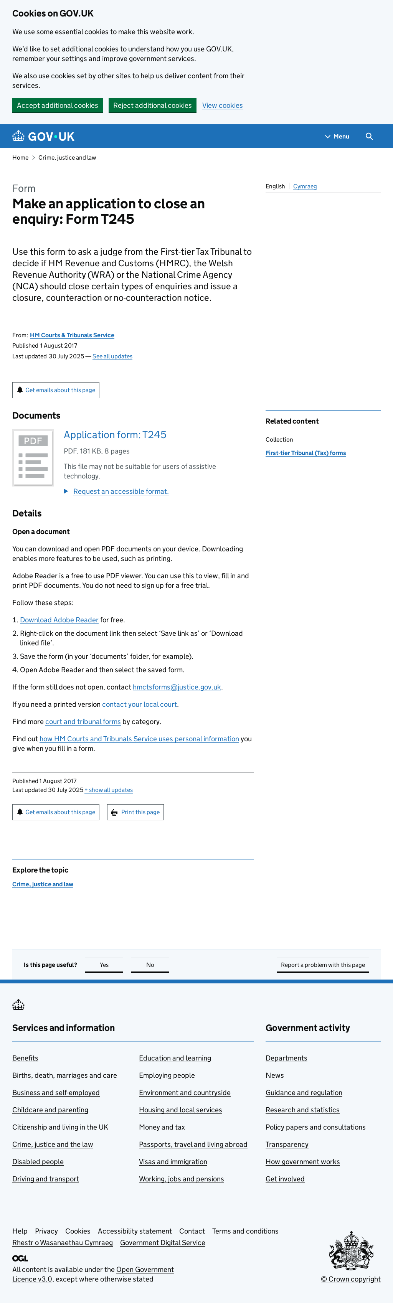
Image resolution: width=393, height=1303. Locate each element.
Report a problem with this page (323, 964)
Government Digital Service (162, 1242)
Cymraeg (305, 186)
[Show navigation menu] (337, 136)
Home (20, 157)
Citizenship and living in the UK (60, 1127)
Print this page (140, 812)
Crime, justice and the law (52, 1144)
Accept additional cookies (57, 105)
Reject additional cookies (152, 105)
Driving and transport (45, 1178)
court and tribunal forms (83, 721)
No (158, 964)
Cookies (78, 1231)
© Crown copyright (351, 1279)
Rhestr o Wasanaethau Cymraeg (62, 1242)
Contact (192, 1231)
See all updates (112, 356)
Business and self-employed (56, 1092)
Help (20, 1231)
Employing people (167, 1075)
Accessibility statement (135, 1231)
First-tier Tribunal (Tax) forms (306, 453)
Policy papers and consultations (316, 1127)
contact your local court (139, 704)
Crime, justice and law (67, 157)
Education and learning (175, 1058)
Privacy (46, 1231)
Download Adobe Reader (59, 619)
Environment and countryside (185, 1092)
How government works (303, 1161)
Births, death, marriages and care (64, 1075)
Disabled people (38, 1161)
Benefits (25, 1058)
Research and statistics (303, 1109)
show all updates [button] (108, 789)
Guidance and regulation (304, 1092)
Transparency (287, 1144)
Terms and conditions (245, 1231)
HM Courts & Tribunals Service (72, 335)
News (275, 1075)
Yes (112, 964)
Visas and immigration (173, 1161)
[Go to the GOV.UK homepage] (43, 136)
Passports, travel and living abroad (193, 1144)
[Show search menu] (369, 136)
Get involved (285, 1178)
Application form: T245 (115, 434)
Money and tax (162, 1127)
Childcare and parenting (50, 1109)
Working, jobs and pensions (181, 1178)
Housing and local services (180, 1109)
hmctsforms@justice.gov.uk (177, 687)
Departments (286, 1058)
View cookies (222, 105)
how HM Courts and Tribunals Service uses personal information (139, 738)
